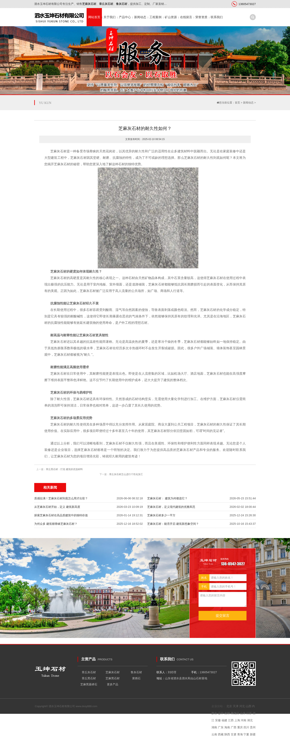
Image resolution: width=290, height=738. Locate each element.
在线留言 (186, 17)
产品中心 (125, 17)
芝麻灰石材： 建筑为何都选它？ (167, 498)
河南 (243, 720)
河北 (242, 706)
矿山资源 (171, 17)
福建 (224, 720)
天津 (235, 706)
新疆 (253, 734)
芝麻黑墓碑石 (88, 684)
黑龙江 (235, 713)
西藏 (221, 734)
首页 (237, 102)
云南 (214, 734)
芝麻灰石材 (113, 672)
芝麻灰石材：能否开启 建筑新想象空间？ (173, 523)
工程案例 (155, 17)
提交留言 (222, 616)
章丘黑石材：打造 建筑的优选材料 (64, 469)
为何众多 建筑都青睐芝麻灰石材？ (55, 523)
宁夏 (246, 734)
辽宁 (221, 713)
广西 (233, 727)
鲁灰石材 (136, 672)
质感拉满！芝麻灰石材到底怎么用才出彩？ (61, 498)
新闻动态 (140, 17)
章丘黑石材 (89, 678)
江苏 (249, 713)
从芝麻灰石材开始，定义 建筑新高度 (57, 506)
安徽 (218, 720)
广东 (221, 727)
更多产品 (112, 684)
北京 (229, 706)
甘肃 (233, 734)
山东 (243, 713)
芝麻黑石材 (113, 678)
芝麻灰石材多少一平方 (161, 515)
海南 (227, 727)
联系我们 (217, 17)
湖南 (214, 727)
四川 (246, 727)
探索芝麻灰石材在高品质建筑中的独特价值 (61, 515)
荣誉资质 (201, 17)
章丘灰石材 (89, 672)
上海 (237, 720)
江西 (231, 720)
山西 (248, 706)
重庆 (240, 727)
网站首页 (94, 17)
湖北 (250, 720)
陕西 (227, 734)
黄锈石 (136, 678)
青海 (240, 734)
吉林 (227, 713)
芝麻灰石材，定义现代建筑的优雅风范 (171, 506)
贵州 (253, 727)
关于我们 (110, 17)
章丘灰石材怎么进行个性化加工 (126, 474)
